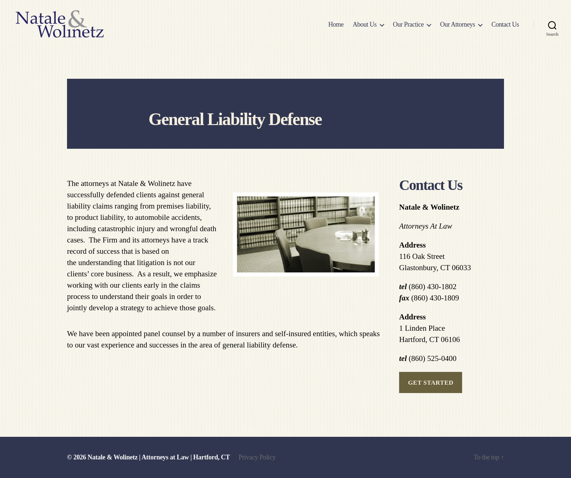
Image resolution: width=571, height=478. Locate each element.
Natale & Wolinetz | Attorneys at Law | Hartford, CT (159, 457)
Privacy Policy (257, 457)
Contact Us (505, 24)
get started (430, 382)
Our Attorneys (457, 24)
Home (335, 24)
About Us (365, 24)
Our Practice (408, 24)
